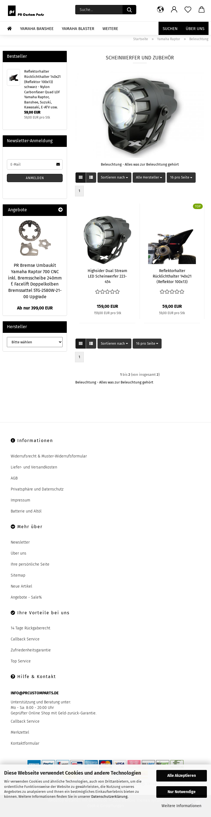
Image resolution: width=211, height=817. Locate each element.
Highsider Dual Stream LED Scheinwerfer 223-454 (107, 276)
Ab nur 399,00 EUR (35, 308)
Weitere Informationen (181, 806)
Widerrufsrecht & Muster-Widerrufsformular (49, 456)
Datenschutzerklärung (109, 796)
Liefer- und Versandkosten (34, 467)
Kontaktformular (25, 743)
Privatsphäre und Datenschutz (37, 489)
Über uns (195, 28)
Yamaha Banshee (37, 28)
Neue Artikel (21, 586)
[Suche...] (129, 9)
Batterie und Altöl (26, 511)
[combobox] (114, 177)
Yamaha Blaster (78, 28)
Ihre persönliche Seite (30, 564)
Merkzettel (20, 732)
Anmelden (35, 178)
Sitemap (18, 575)
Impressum (20, 500)
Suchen (170, 28)
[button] (160, 9)
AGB (14, 478)
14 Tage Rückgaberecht (30, 628)
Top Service (21, 661)
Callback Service (25, 639)
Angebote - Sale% (26, 597)
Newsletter (20, 542)
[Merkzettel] (187, 9)
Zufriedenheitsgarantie (31, 650)
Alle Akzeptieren (181, 775)
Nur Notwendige (182, 791)
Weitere (110, 28)
